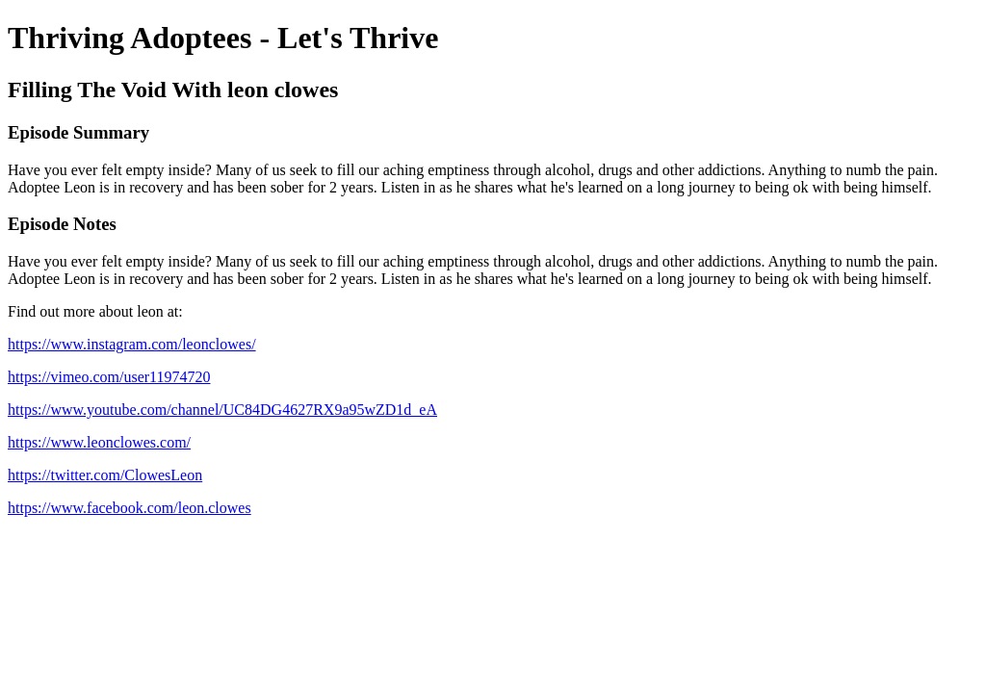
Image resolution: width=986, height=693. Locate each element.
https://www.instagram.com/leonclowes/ (132, 344)
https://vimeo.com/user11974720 (109, 377)
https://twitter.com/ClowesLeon (105, 475)
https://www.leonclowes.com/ (99, 442)
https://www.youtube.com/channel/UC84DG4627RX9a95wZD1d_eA (222, 409)
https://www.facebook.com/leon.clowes (129, 508)
